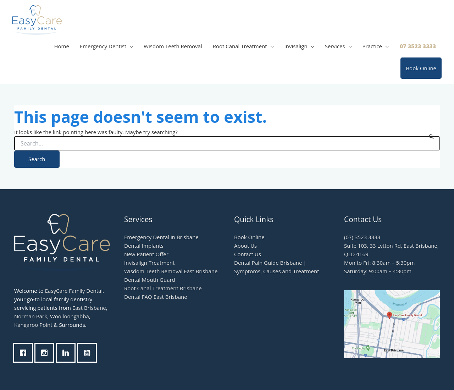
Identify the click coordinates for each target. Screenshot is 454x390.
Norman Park (30, 316)
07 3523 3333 (418, 46)
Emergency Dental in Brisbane (161, 237)
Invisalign (296, 46)
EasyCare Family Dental (74, 290)
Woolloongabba (69, 316)
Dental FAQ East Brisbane (155, 296)
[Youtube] (88, 353)
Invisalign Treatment (149, 262)
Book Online (421, 68)
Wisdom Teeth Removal (173, 46)
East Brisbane (89, 307)
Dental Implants (144, 245)
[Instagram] (46, 353)
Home (61, 46)
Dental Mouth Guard (149, 279)
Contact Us (247, 254)
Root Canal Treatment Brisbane (163, 288)
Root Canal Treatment (240, 46)
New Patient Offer (146, 254)
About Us (245, 245)
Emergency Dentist (103, 46)
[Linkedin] (67, 353)
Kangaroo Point (33, 324)
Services (335, 46)
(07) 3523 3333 (362, 237)
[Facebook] (24, 353)
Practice (372, 46)
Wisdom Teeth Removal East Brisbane (170, 271)
